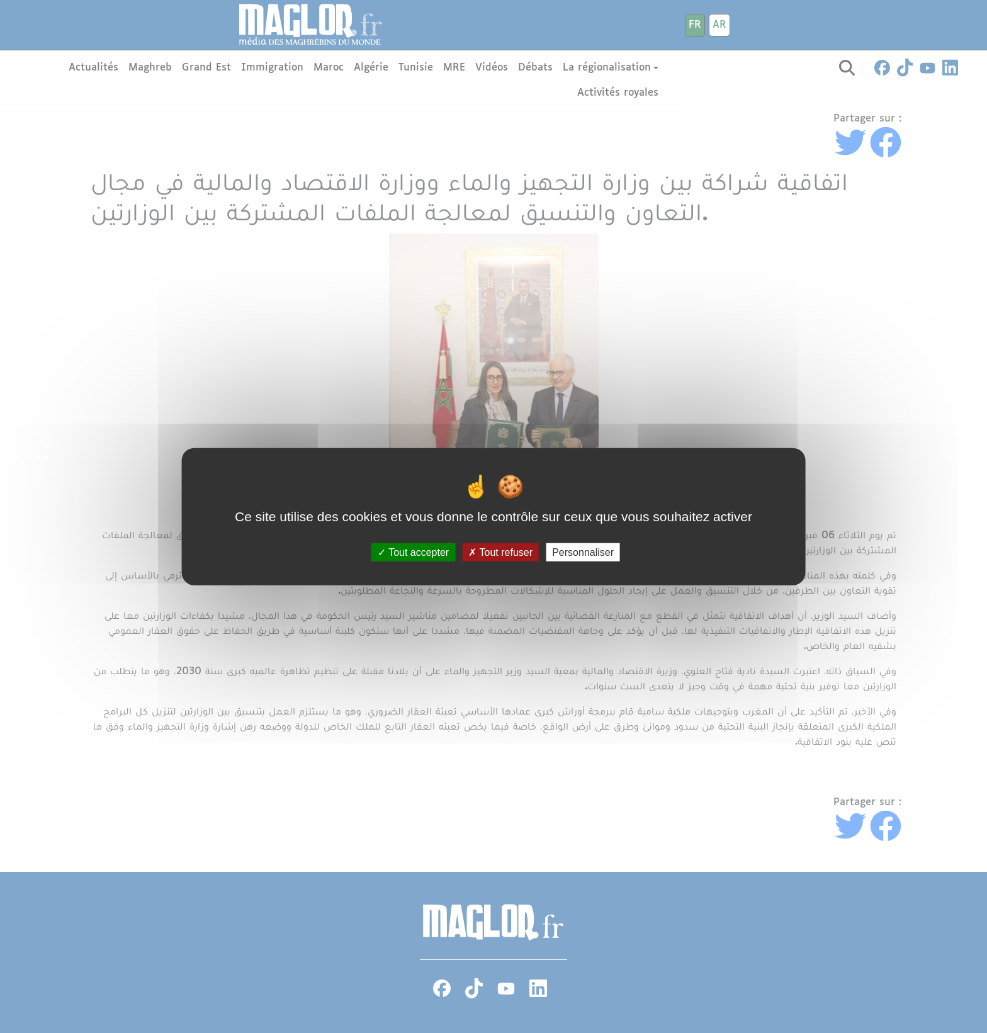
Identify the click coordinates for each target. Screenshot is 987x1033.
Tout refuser (500, 552)
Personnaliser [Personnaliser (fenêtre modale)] (583, 552)
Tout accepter (413, 552)
